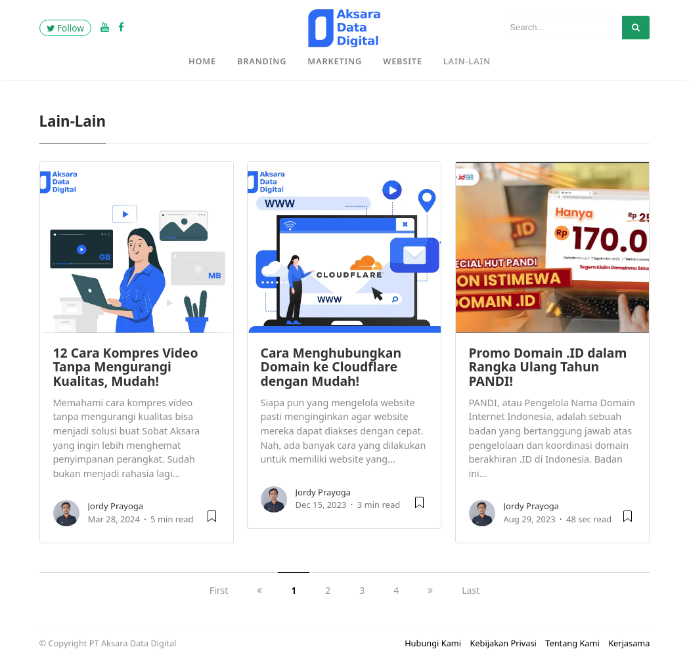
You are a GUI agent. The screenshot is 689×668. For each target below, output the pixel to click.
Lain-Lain (467, 61)
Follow (65, 28)
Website (402, 61)
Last (470, 590)
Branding (261, 61)
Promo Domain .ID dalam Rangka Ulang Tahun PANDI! (548, 367)
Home (202, 61)
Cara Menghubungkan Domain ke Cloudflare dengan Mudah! (331, 367)
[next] (430, 590)
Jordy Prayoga (116, 506)
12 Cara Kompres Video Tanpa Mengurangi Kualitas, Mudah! (125, 367)
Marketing (334, 61)
